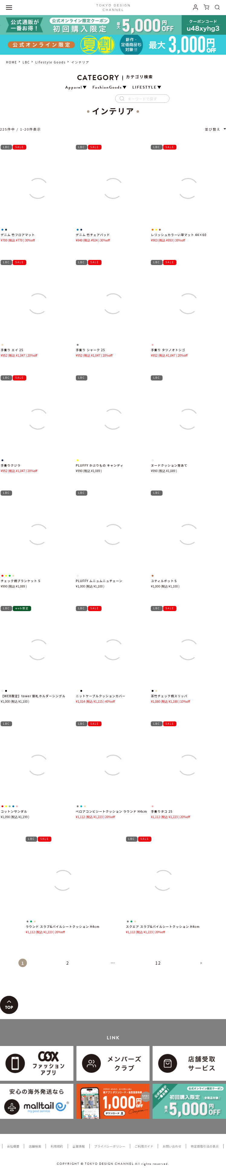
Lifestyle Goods (50, 62)
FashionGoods (107, 87)
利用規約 (56, 1146)
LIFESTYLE (144, 87)
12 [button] (158, 963)
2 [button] (67, 963)
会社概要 (13, 1146)
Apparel (73, 87)
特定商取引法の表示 (205, 1146)
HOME (11, 62)
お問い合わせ (172, 1146)
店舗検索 (35, 1146)
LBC (26, 62)
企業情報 (79, 1146)
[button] (203, 965)
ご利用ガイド (144, 1146)
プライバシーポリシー (109, 1146)
